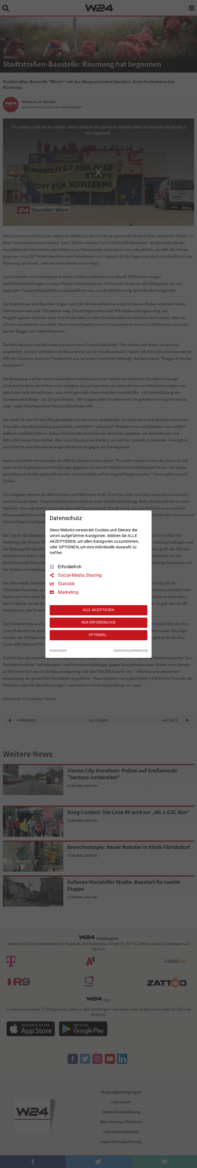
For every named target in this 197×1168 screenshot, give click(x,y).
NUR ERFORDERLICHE (98, 622)
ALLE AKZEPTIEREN (98, 610)
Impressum (58, 650)
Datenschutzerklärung (130, 650)
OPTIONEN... (98, 635)
